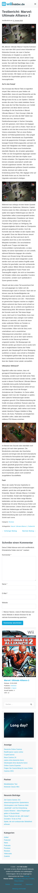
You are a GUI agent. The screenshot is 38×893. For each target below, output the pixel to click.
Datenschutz (18, 884)
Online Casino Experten (12, 765)
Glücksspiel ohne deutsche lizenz (16, 763)
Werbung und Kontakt (19, 889)
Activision (13, 685)
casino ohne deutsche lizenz (14, 760)
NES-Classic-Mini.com (21, 878)
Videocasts (8, 853)
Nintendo (26, 876)
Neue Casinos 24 (10, 757)
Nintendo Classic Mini (11, 787)
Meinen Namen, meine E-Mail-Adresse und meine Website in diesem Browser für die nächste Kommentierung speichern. (18, 614)
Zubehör (7, 856)
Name (4, 584)
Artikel (6, 837)
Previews (7, 848)
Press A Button (19, 881)
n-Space (13, 688)
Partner (7, 884)
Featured (7, 840)
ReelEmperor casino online (13, 752)
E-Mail (5, 593)
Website (5, 602)
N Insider (31, 878)
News (6, 843)
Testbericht (31, 526)
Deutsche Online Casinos (13, 749)
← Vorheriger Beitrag (9, 531)
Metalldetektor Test (10, 784)
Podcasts (7, 845)
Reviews (11, 522)
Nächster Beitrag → (29, 531)
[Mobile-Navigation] (35, 4)
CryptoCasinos (9, 755)
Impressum (29, 884)
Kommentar (6, 555)
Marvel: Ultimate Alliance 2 (19, 526)
